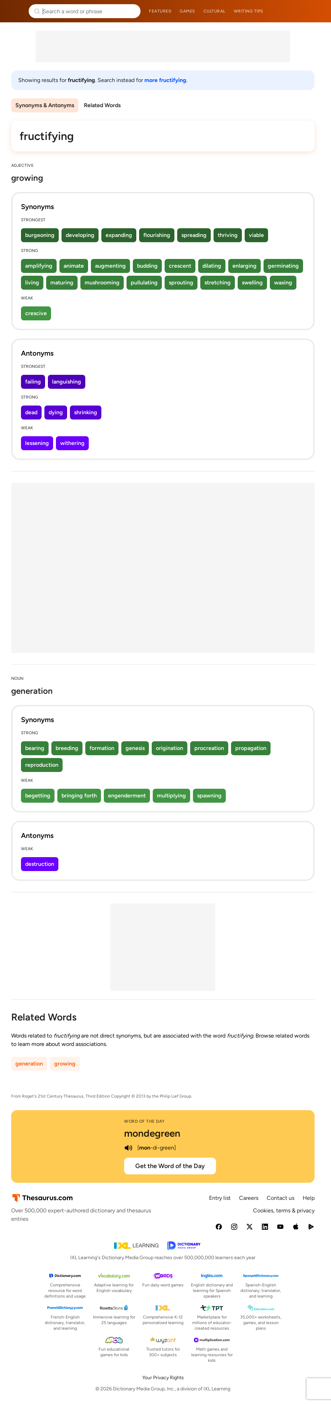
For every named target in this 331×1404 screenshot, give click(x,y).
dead (31, 412)
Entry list (220, 1198)
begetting (37, 795)
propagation (250, 748)
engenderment (127, 795)
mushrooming (102, 282)
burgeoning (40, 235)
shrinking (85, 412)
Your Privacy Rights (163, 1378)
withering (72, 443)
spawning (209, 795)
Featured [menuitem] (160, 11)
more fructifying (165, 80)
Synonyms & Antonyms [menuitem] (44, 105)
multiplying (171, 795)
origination (169, 748)
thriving (228, 235)
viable (256, 235)
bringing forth (79, 795)
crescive (36, 313)
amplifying (38, 265)
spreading (194, 235)
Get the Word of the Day (170, 1166)
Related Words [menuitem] (102, 105)
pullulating (144, 282)
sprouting (181, 282)
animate (74, 265)
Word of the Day (144, 1121)
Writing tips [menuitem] (248, 11)
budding (147, 265)
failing (33, 381)
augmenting (110, 265)
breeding (67, 748)
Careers (248, 1198)
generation (29, 1063)
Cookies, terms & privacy (284, 1210)
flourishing (156, 235)
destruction (39, 864)
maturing (61, 282)
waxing (283, 282)
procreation (209, 748)
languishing (66, 381)
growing (64, 1063)
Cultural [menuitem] (214, 11)
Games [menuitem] (187, 11)
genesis (135, 748)
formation (101, 748)
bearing (34, 748)
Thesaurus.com (15, 11)
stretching (217, 282)
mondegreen (152, 1133)
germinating (283, 265)
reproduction (41, 765)
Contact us (280, 1198)
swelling (252, 282)
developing (80, 235)
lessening (37, 443)
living (32, 282)
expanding (119, 235)
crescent (180, 265)
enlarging (244, 265)
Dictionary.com (316, 11)
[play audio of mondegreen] (128, 1148)
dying (56, 412)
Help (309, 1198)
